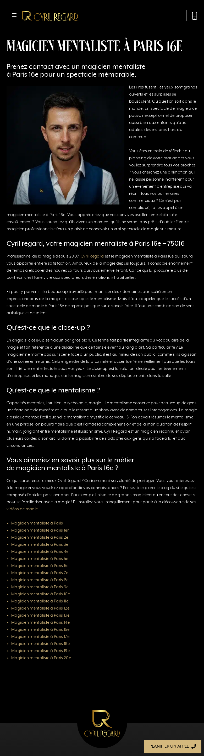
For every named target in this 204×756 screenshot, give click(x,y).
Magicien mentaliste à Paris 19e (40, 651)
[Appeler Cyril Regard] (191, 15)
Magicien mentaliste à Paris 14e (40, 622)
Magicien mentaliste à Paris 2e (39, 537)
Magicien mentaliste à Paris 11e (39, 601)
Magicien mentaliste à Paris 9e (40, 587)
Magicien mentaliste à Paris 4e (40, 551)
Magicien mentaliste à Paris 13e (40, 615)
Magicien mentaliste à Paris (37, 523)
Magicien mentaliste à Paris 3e (39, 544)
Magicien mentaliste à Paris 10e (40, 594)
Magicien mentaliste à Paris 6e (40, 566)
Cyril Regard (92, 256)
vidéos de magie (22, 509)
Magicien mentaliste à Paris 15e (40, 629)
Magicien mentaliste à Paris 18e (40, 644)
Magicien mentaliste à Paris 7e (39, 573)
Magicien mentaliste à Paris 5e (39, 558)
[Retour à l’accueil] (50, 15)
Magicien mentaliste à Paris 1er (40, 530)
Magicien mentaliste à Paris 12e (40, 608)
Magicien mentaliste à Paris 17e (40, 636)
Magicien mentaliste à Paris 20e (41, 658)
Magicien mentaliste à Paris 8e (40, 580)
